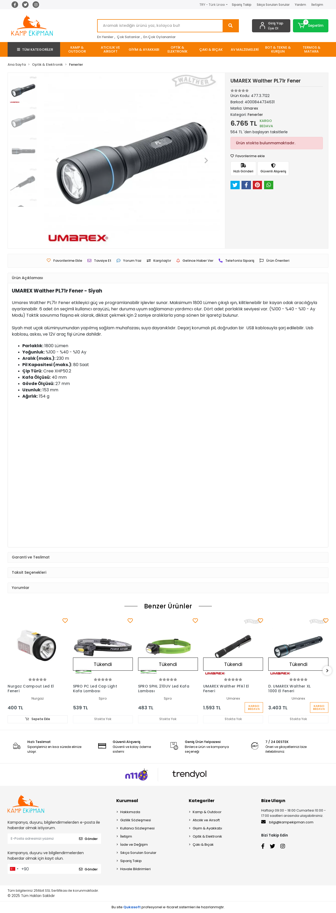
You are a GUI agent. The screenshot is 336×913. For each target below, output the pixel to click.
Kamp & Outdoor (207, 812)
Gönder (88, 838)
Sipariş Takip (241, 4)
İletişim (317, 4)
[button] (310, 25)
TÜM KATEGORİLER (35, 49)
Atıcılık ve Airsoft (206, 820)
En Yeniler (105, 36)
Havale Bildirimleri (135, 869)
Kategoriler (201, 801)
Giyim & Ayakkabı (207, 828)
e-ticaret (170, 907)
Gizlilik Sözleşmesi (135, 820)
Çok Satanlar (128, 36)
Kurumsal (127, 801)
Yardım (300, 4)
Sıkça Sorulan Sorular (273, 4)
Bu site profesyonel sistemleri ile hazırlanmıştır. (168, 907)
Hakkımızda (130, 812)
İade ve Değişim (134, 844)
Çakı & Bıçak (203, 844)
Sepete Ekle (37, 719)
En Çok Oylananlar (159, 36)
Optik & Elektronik (207, 836)
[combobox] (14, 869)
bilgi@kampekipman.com (287, 822)
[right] (328, 670)
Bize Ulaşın (273, 801)
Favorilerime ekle (247, 155)
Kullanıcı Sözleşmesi (137, 828)
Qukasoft (132, 907)
